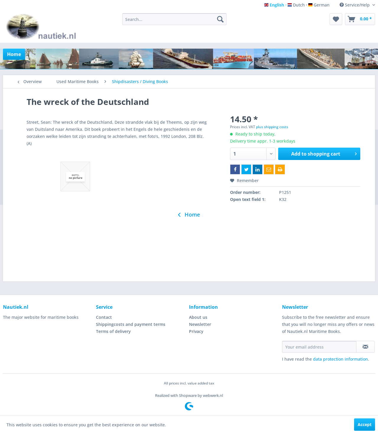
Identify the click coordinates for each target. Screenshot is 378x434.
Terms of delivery (113, 331)
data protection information (340, 359)
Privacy (196, 331)
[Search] (220, 19)
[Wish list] (336, 19)
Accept (365, 424)
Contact (104, 317)
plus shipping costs (272, 126)
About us (198, 317)
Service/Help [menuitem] (355, 5)
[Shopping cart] (360, 19)
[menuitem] (174, 19)
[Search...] (174, 19)
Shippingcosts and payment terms (130, 324)
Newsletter (200, 324)
